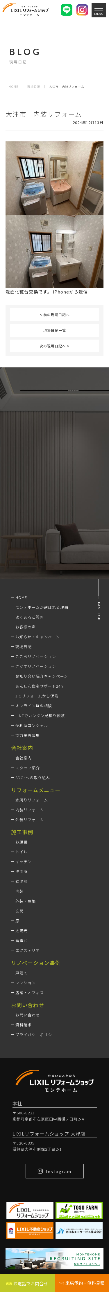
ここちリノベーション (35, 656)
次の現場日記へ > (55, 345)
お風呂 (21, 842)
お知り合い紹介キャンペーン (41, 676)
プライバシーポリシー (35, 1034)
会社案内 (23, 758)
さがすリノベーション (35, 666)
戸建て (21, 973)
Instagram (55, 1171)
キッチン (23, 861)
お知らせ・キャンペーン (37, 636)
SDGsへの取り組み (32, 777)
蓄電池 (21, 940)
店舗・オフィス (29, 992)
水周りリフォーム (31, 800)
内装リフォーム (29, 809)
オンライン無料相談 (33, 705)
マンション (25, 982)
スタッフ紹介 (27, 767)
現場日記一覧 (54, 330)
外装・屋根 (25, 901)
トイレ (21, 851)
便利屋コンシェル (31, 725)
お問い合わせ (27, 1015)
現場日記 (33, 86)
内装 (19, 891)
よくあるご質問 (29, 617)
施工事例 (22, 832)
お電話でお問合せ (27, 1283)
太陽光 (21, 930)
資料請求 (23, 1024)
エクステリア (27, 950)
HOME (13, 86)
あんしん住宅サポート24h (39, 686)
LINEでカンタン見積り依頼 (40, 715)
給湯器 (21, 881)
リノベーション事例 (36, 962)
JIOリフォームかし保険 (36, 696)
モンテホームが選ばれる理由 (41, 607)
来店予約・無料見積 (82, 1283)
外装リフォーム (29, 819)
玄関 (19, 911)
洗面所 (21, 871)
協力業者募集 (27, 735)
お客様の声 (25, 627)
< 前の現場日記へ (55, 314)
